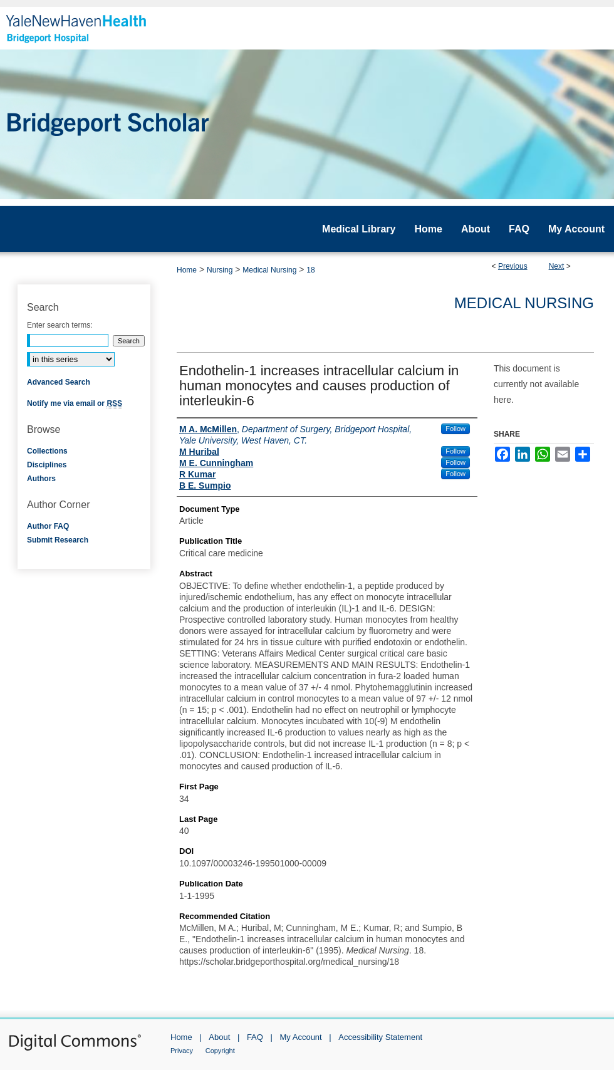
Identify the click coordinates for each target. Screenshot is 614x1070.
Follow (455, 428)
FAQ (255, 1037)
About (219, 1037)
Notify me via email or (74, 403)
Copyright (220, 1050)
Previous (513, 266)
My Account (301, 1037)
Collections (47, 451)
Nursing (219, 270)
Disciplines (46, 464)
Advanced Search (58, 382)
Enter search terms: (60, 325)
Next (557, 266)
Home (187, 270)
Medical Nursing (269, 270)
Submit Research (57, 540)
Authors (41, 478)
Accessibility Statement (380, 1037)
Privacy (181, 1050)
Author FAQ (48, 526)
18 (310, 270)
